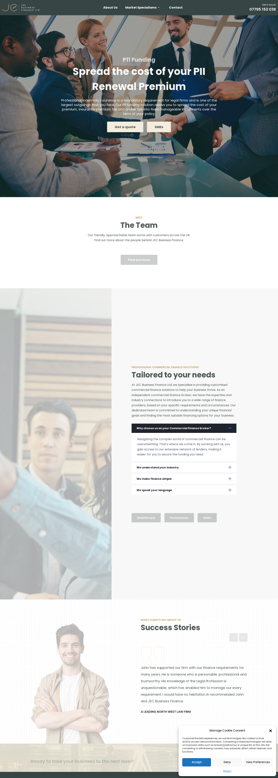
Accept (197, 762)
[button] (270, 730)
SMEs (159, 127)
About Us (110, 7)
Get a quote (125, 127)
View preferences (258, 762)
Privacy (227, 771)
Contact (176, 7)
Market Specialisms (140, 7)
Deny (227, 762)
